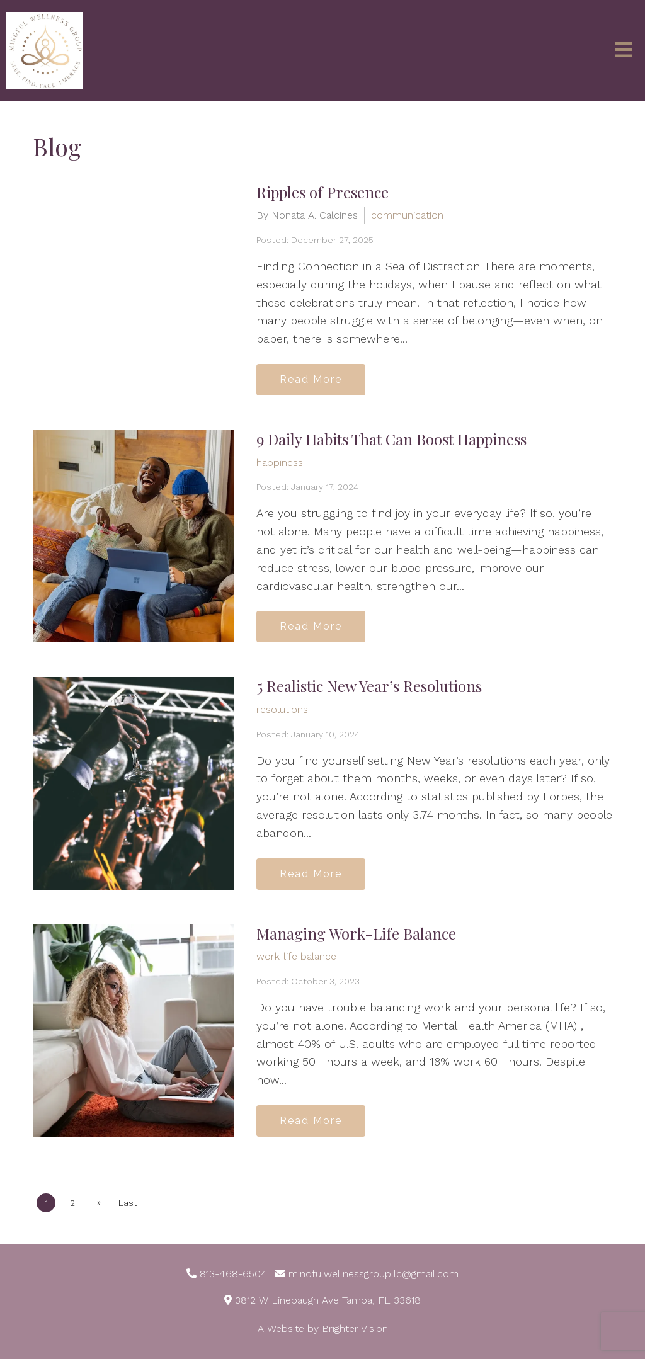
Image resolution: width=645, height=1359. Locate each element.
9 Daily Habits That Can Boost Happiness (391, 439)
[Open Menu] (623, 51)
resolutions (282, 709)
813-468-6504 (233, 1274)
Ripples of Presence (322, 192)
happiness (279, 463)
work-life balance (296, 956)
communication (407, 215)
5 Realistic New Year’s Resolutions (369, 686)
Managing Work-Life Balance (356, 933)
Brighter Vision (355, 1328)
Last (127, 1203)
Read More (311, 379)
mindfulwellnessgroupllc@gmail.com (373, 1274)
